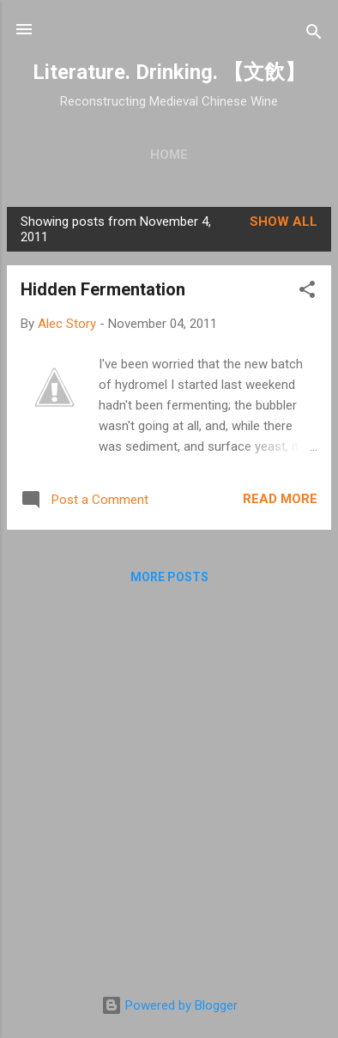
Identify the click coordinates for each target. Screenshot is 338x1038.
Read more (280, 499)
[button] (307, 292)
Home (169, 154)
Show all (283, 221)
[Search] (314, 35)
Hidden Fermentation (103, 289)
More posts (169, 577)
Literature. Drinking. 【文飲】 (169, 72)
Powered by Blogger (169, 1005)
